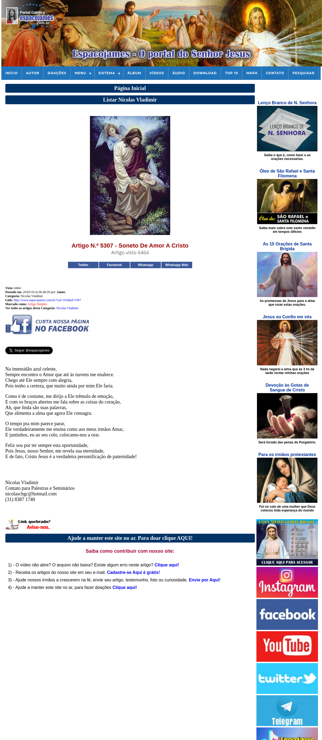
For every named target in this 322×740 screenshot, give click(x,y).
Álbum (134, 73)
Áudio (178, 73)
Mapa (251, 73)
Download (205, 73)
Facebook (114, 265)
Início (11, 73)
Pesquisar (304, 73)
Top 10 (231, 73)
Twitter (83, 265)
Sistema (107, 73)
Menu (80, 73)
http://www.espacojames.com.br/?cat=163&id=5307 (47, 300)
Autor (32, 73)
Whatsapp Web (176, 265)
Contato (275, 73)
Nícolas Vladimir (67, 308)
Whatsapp (145, 265)
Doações (57, 73)
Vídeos (157, 73)
